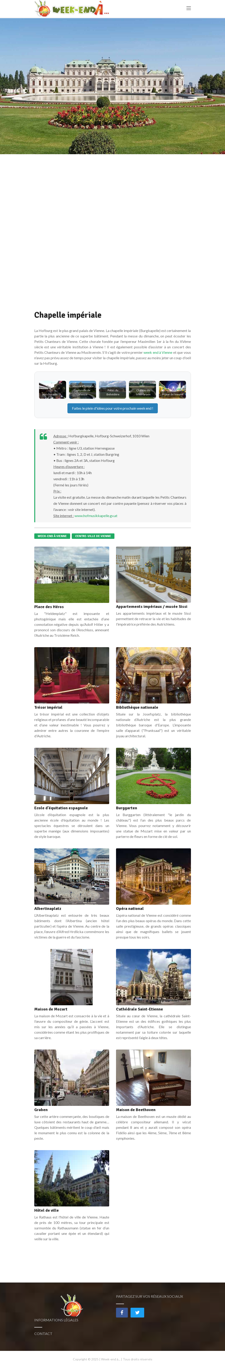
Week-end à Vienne (52, 536)
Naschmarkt (49, 394)
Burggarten (126, 807)
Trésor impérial (48, 707)
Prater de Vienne (172, 394)
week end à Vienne (157, 352)
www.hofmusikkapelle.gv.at (95, 515)
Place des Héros (49, 606)
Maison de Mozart (50, 1009)
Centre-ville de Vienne (93, 536)
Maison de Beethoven (136, 1109)
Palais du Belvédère (112, 392)
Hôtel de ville (46, 1210)
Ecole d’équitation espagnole (61, 807)
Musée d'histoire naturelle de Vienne (83, 390)
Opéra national (130, 908)
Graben (41, 1109)
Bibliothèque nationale (137, 707)
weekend (144, 408)
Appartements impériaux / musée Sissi (151, 606)
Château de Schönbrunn (143, 392)
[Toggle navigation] (188, 9)
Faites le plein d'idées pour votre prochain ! (112, 408)
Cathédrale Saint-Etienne (139, 1009)
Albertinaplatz (47, 908)
